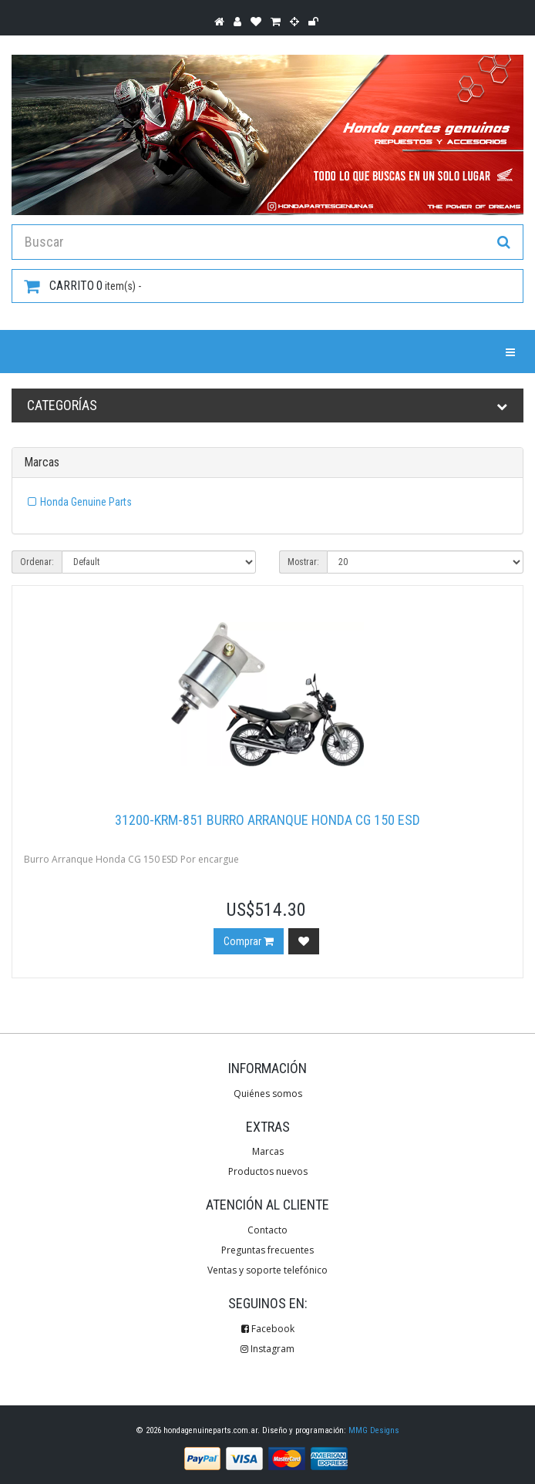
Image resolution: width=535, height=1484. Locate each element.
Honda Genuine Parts (86, 502)
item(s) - (82, 286)
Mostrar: (303, 562)
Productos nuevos (268, 1171)
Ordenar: (37, 562)
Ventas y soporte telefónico (267, 1270)
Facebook (267, 1328)
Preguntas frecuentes (267, 1250)
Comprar (249, 941)
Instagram (267, 1348)
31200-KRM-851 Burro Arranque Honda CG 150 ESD (267, 820)
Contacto (267, 1230)
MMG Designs (373, 1430)
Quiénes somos (268, 1093)
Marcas (268, 1151)
